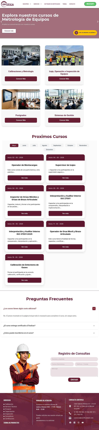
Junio (24, 145)
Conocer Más (21, 79)
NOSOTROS (27, 4)
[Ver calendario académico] (85, 32)
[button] (1, 21)
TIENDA (65, 4)
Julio (34, 145)
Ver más (24, 178)
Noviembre (83, 145)
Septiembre (57, 145)
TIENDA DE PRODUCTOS (11, 423)
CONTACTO (72, 4)
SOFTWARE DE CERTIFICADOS (52, 4)
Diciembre (49, 149)
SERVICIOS (38, 4)
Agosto (44, 145)
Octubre (70, 145)
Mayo (14, 145)
